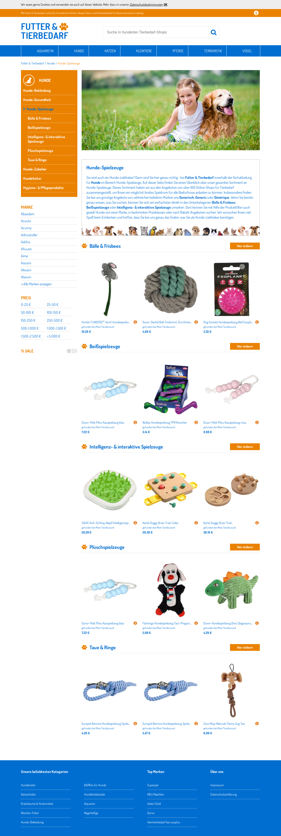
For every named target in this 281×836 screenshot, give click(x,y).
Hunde (79, 51)
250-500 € (54, 320)
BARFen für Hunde (95, 785)
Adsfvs (25, 242)
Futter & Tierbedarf (32, 63)
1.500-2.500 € (31, 336)
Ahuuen (26, 249)
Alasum (26, 277)
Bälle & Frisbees (39, 118)
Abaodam (27, 214)
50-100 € (27, 312)
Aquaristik (45, 51)
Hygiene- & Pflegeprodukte (43, 187)
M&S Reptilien (155, 794)
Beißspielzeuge (39, 127)
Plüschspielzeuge (40, 150)
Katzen (110, 51)
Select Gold (154, 803)
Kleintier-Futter (30, 813)
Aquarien (89, 803)
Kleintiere (144, 51)
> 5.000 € (53, 336)
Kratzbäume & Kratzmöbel (37, 803)
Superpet (152, 785)
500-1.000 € (30, 328)
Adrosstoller (29, 235)
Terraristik (213, 51)
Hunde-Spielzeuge (69, 63)
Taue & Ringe (37, 160)
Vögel (247, 51)
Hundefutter (32, 178)
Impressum (217, 785)
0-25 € (26, 304)
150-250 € (28, 320)
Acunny (26, 228)
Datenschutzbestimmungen (146, 4)
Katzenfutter (28, 794)
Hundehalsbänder (94, 794)
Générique (221, 197)
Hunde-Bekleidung (37, 90)
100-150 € (54, 312)
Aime (24, 256)
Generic (201, 197)
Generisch (186, 197)
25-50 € (52, 304)
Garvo (150, 813)
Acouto (26, 221)
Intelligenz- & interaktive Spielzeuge (46, 139)
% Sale (27, 350)
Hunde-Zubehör (34, 169)
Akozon (26, 270)
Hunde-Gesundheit (37, 99)
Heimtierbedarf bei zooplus (163, 822)
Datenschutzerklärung (223, 794)
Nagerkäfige (91, 813)
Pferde (178, 51)
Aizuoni (26, 263)
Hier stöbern (245, 246)
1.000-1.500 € (56, 328)
